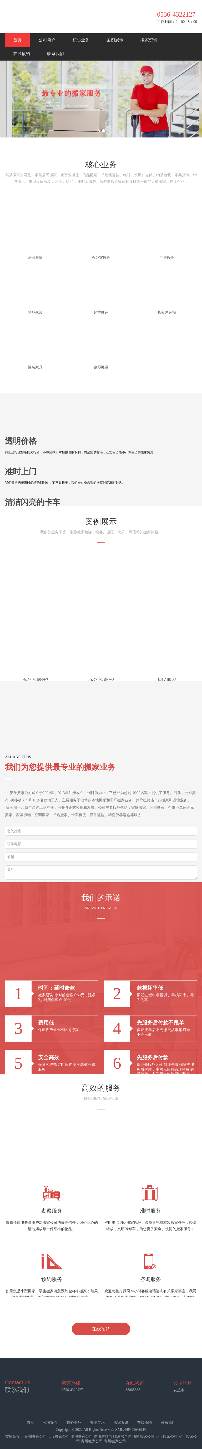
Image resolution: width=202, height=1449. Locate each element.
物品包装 (35, 312)
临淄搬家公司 (82, 1436)
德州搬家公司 (36, 1436)
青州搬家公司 (92, 1441)
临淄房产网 (122, 1436)
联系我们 (55, 53)
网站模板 (139, 1430)
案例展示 (115, 40)
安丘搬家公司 (59, 1436)
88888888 (132, 1390)
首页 (17, 40)
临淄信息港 (103, 1436)
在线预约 (21, 53)
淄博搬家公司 (143, 1436)
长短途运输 (167, 312)
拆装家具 (35, 367)
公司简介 (47, 40)
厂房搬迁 (166, 258)
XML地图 (123, 1430)
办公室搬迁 (101, 258)
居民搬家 (35, 258)
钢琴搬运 (101, 367)
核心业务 (81, 40)
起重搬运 (101, 312)
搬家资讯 (148, 40)
